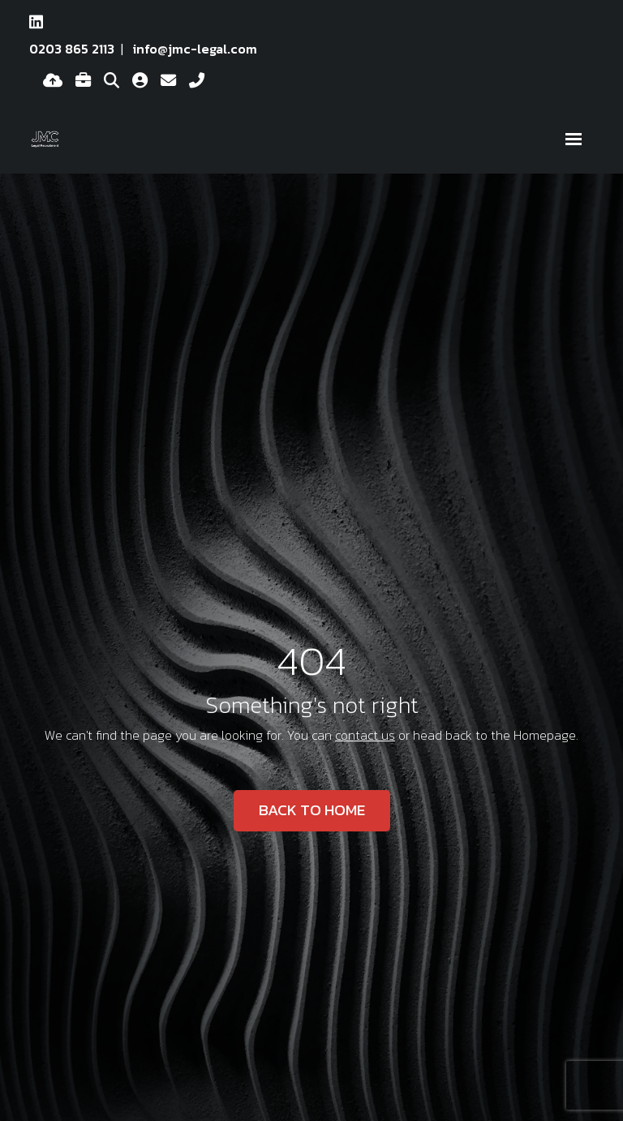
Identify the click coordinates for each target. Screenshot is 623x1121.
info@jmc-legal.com (195, 48)
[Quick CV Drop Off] (52, 81)
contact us (365, 735)
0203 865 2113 (71, 48)
